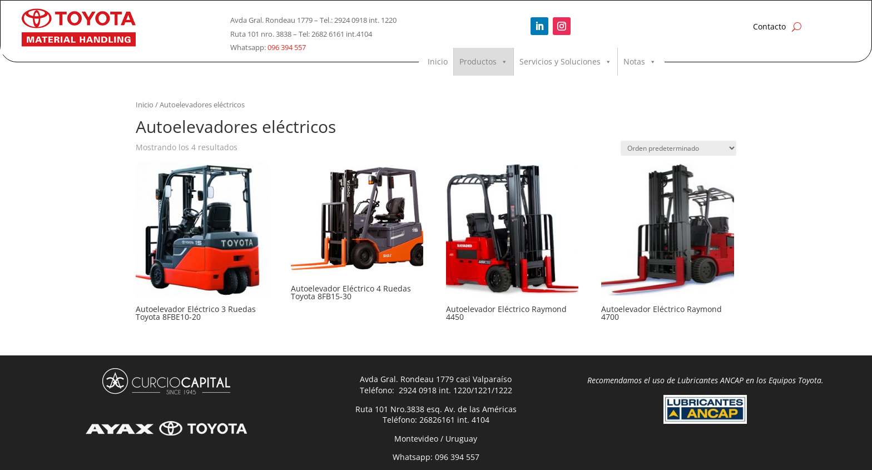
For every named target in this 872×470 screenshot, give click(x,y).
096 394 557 (286, 47)
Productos (483, 62)
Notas (639, 62)
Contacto (769, 27)
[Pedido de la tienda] (678, 148)
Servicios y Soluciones (565, 62)
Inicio (438, 61)
